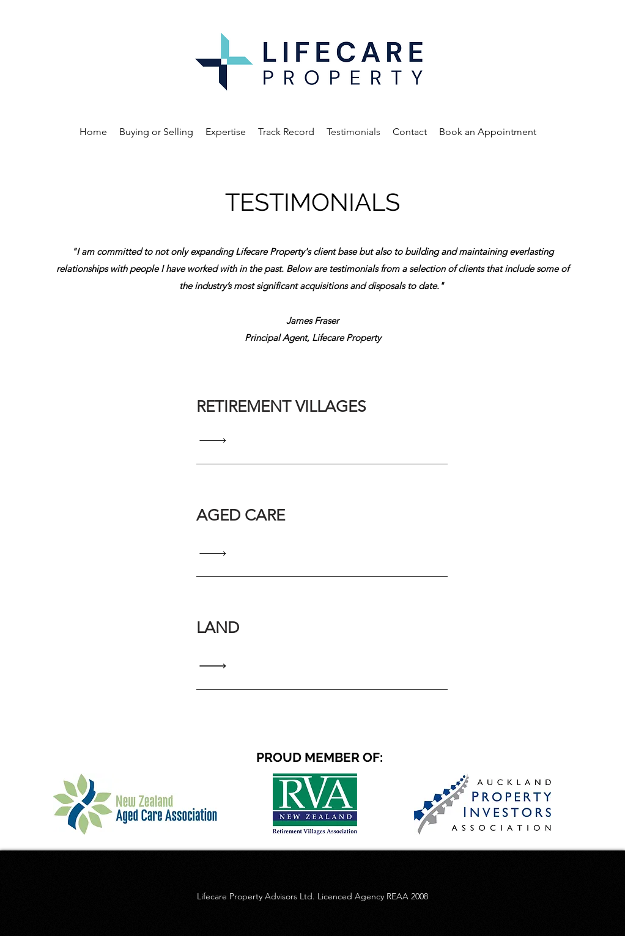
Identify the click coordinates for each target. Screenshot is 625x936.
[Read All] (215, 440)
